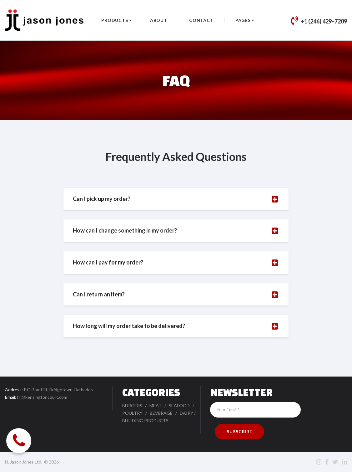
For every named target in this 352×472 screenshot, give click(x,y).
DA (183, 413)
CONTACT (201, 20)
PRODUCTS (114, 20)
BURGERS (132, 405)
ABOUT (158, 20)
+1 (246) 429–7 (319, 21)
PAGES (243, 20)
